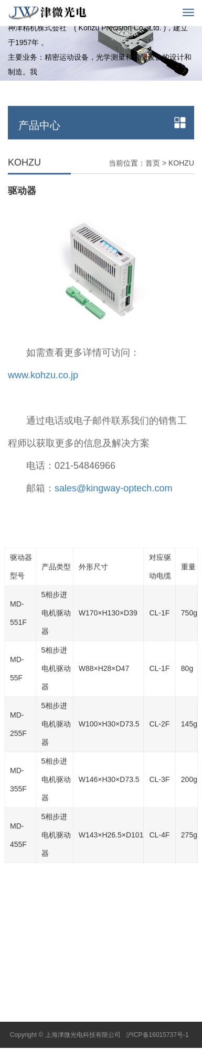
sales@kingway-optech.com (113, 503)
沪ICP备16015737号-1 (157, 1034)
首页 (152, 177)
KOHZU (181, 177)
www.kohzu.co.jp (43, 389)
